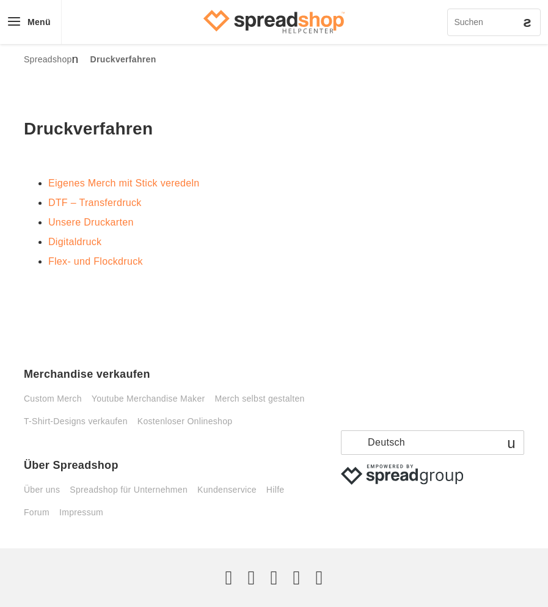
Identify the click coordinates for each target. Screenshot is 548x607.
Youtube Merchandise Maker (148, 398)
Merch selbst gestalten (259, 398)
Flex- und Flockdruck (95, 261)
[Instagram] (273, 577)
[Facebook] (251, 577)
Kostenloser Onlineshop (185, 421)
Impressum (81, 512)
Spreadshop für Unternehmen (129, 490)
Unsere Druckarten (91, 222)
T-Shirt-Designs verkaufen (76, 421)
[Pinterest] (296, 577)
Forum (36, 512)
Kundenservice (227, 490)
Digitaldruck (74, 242)
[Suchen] (494, 22)
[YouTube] (318, 577)
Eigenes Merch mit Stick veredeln (124, 183)
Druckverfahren (123, 59)
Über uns (42, 490)
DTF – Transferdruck (95, 202)
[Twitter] (229, 577)
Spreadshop (48, 59)
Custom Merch (53, 398)
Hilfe (275, 490)
